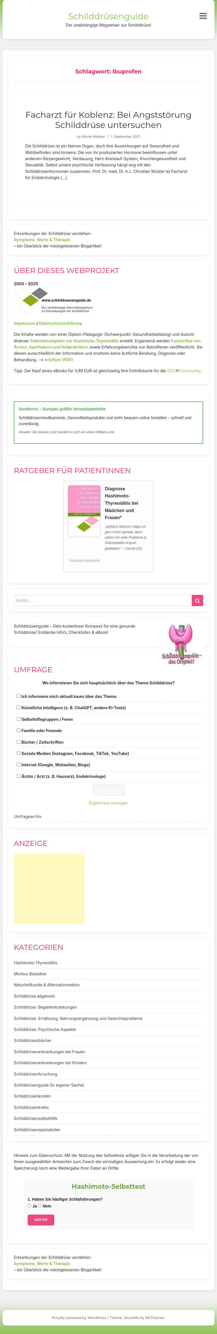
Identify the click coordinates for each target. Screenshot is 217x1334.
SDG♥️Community (184, 370)
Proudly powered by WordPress (79, 1317)
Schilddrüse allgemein (34, 996)
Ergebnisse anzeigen (108, 802)
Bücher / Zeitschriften (42, 742)
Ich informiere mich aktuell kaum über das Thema (68, 696)
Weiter (40, 1219)
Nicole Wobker (93, 136)
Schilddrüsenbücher (32, 1040)
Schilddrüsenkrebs (31, 1107)
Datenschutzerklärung (60, 323)
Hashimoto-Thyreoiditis (35, 962)
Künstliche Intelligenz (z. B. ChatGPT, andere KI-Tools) (73, 707)
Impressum (24, 323)
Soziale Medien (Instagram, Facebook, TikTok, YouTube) (75, 753)
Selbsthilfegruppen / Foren (47, 719)
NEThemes (154, 1317)
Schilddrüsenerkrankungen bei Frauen (49, 1051)
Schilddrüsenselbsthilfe (35, 1118)
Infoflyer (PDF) (59, 359)
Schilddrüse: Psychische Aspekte (45, 1029)
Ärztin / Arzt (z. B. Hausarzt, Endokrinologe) (63, 776)
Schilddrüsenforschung (35, 1074)
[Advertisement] (49, 889)
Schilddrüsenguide (108, 16)
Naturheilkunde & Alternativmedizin (47, 984)
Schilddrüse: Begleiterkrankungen (45, 1007)
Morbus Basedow (30, 973)
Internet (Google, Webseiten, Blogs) (55, 764)
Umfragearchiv (28, 816)
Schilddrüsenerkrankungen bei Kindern (50, 1062)
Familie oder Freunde (41, 730)
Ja (32, 1206)
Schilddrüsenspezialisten (37, 1129)
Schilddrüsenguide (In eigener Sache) (49, 1085)
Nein (44, 1206)
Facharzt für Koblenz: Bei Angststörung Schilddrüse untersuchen (108, 120)
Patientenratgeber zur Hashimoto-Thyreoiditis (74, 340)
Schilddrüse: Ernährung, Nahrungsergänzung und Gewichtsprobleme (78, 1018)
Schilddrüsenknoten (32, 1096)
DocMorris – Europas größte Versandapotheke (62, 409)
